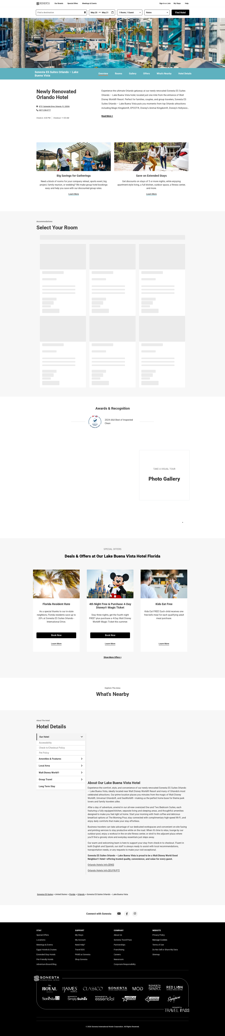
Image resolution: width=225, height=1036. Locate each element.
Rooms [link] (118, 73)
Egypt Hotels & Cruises (46, 949)
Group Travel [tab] (61, 779)
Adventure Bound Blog (46, 964)
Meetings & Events (89, 3)
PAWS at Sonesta (82, 954)
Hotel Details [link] (184, 73)
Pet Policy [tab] (44, 752)
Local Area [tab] (61, 765)
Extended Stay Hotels (45, 954)
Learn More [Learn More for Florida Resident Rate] (56, 643)
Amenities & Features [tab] (61, 758)
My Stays (177, 3)
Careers (117, 954)
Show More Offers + (113, 657)
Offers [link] (146, 73)
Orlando (81, 894)
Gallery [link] (132, 73)
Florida (72, 894)
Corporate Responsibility (125, 964)
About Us (118, 935)
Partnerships (119, 945)
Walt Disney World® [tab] (61, 772)
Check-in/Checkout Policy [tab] (52, 747)
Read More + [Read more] (107, 116)
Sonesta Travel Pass (123, 940)
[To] (105, 12)
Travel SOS (80, 949)
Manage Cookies (159, 940)
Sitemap (156, 954)
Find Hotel (180, 12)
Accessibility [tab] (45, 742)
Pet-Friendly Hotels (44, 959)
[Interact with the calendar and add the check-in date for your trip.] (112, 12)
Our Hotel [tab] (61, 736)
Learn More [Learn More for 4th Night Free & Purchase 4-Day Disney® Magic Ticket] (110, 643)
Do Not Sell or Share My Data (165, 949)
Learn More (73, 194)
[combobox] (61, 12)
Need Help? (80, 945)
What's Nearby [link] (164, 73)
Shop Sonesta (81, 959)
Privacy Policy (158, 935)
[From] (94, 12)
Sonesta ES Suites (45, 894)
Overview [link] (103, 73)
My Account (80, 940)
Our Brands (59, 3)
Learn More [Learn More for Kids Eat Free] (164, 643)
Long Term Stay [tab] (47, 786)
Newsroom (119, 959)
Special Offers (72, 3)
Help (187, 3)
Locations (40, 940)
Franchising (119, 949)
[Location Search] (61, 12)
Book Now (56, 635)
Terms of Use (158, 945)
